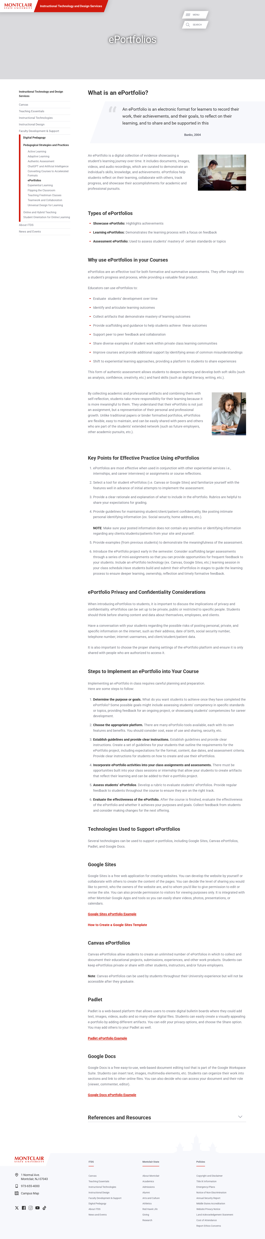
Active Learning (37, 151)
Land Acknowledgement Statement (214, 1214)
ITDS (91, 1161)
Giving (145, 1214)
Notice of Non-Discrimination (211, 1192)
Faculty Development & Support (39, 131)
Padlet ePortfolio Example (107, 1038)
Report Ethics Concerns (208, 1225)
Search (256, 24)
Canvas (23, 104)
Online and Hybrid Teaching (39, 212)
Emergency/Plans (205, 1187)
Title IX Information (206, 1181)
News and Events (30, 231)
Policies (200, 1161)
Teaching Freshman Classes (44, 195)
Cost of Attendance (206, 1220)
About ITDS (26, 225)
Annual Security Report (208, 1198)
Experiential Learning (40, 185)
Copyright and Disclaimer (209, 1175)
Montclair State (150, 1161)
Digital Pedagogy (34, 137)
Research (147, 1220)
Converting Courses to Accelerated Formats (48, 173)
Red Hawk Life (150, 1209)
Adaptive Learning (38, 156)
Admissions (148, 1187)
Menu (255, 14)
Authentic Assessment (41, 161)
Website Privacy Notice (208, 1209)
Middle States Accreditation (210, 1203)
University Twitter (17, 1208)
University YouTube (37, 1208)
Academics (148, 1181)
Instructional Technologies (36, 117)
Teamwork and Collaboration (45, 200)
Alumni (146, 1192)
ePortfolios (34, 180)
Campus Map (27, 1193)
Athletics (147, 1203)
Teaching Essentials (31, 111)
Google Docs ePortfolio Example (112, 1095)
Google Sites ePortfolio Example (112, 914)
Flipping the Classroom (41, 190)
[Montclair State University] (18, 6)
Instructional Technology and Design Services (71, 6)
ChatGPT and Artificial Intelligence (48, 166)
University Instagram (30, 1208)
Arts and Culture (151, 1198)
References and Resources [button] (119, 1118)
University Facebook (24, 1208)
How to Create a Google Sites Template (117, 925)
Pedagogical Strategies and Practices (46, 145)
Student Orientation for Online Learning (46, 217)
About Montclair (150, 1175)
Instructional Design (31, 124)
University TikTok (44, 1208)
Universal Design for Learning (45, 205)
